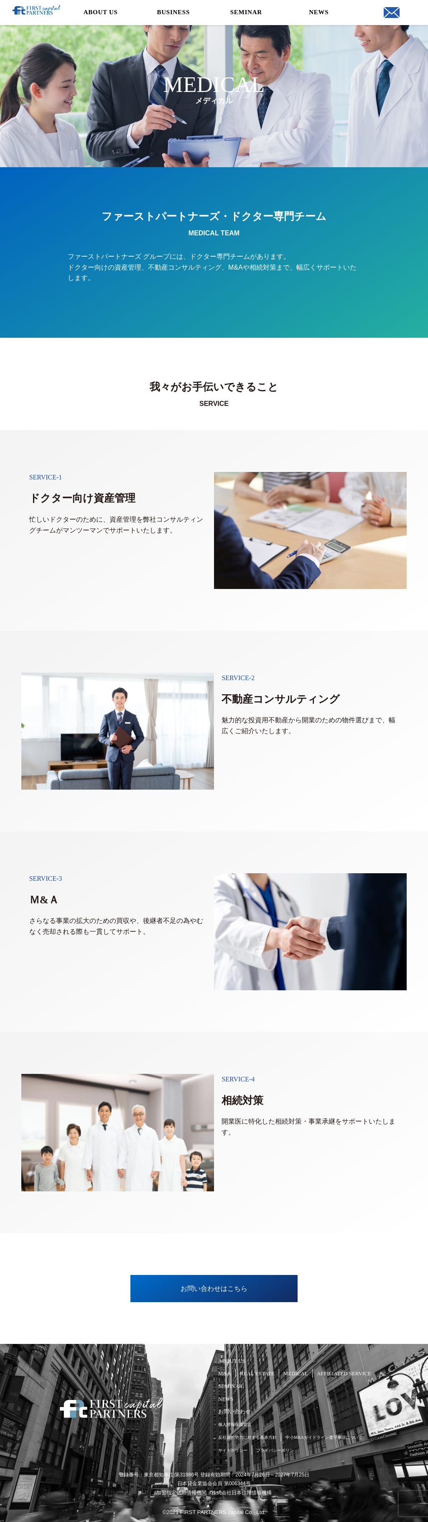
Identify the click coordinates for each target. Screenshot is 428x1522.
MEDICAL (295, 1373)
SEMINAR (246, 12)
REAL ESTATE (257, 1373)
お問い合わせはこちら (214, 1288)
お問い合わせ (234, 1411)
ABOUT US (101, 12)
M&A (224, 1373)
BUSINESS (173, 12)
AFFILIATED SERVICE (344, 1373)
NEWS (319, 12)
